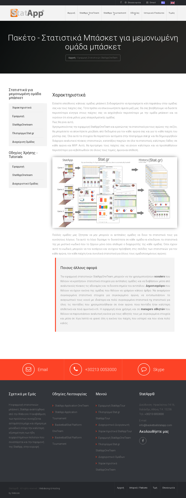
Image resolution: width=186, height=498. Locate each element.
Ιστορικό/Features (154, 13)
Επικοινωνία (133, 2)
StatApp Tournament (115, 13)
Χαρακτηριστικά (21, 107)
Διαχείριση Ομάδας (23, 141)
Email (151, 2)
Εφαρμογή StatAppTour (111, 405)
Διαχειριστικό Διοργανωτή (113, 424)
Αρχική (71, 13)
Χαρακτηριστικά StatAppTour (115, 431)
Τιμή (155, 488)
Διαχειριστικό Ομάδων (111, 456)
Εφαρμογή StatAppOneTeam (114, 437)
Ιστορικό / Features (138, 488)
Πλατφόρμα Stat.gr (23, 133)
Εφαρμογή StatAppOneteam (22, 120)
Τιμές (172, 13)
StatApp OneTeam (89, 13)
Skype (158, 369)
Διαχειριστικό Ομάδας (25, 183)
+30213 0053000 (100, 369)
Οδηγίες (135, 13)
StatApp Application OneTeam (72, 405)
